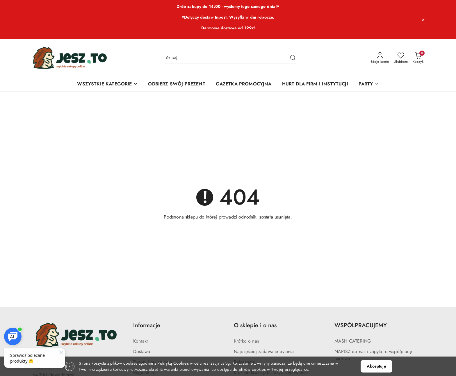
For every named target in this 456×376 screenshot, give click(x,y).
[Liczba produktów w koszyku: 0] (418, 58)
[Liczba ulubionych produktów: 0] (400, 58)
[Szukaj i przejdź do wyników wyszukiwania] (293, 58)
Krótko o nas (246, 341)
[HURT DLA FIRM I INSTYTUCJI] (315, 84)
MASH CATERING (352, 341)
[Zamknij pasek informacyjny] (423, 19)
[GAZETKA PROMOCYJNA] (243, 84)
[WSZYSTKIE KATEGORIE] (107, 84)
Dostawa (141, 351)
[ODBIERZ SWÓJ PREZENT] (176, 84)
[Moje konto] (380, 58)
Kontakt (140, 341)
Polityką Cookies (172, 363)
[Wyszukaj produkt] (231, 58)
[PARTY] (368, 84)
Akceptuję (376, 366)
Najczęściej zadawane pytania (264, 351)
